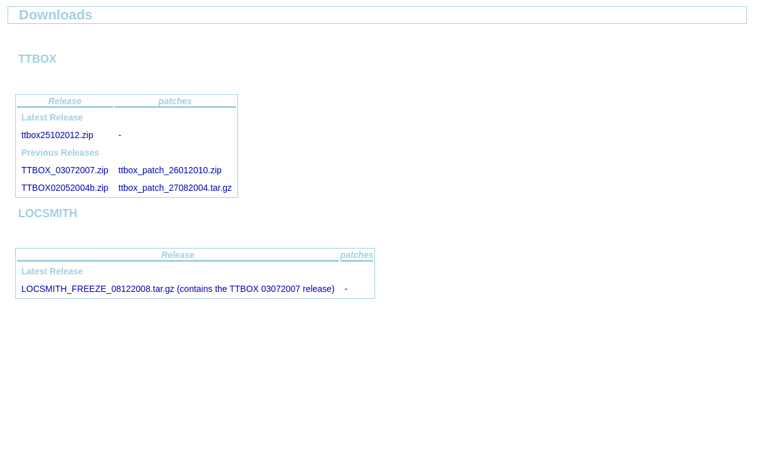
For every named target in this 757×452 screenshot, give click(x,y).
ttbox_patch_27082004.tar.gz (175, 188)
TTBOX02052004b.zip (65, 188)
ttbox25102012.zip (57, 135)
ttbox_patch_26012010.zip (170, 170)
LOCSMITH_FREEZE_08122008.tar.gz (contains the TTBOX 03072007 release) (178, 289)
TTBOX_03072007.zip (65, 170)
